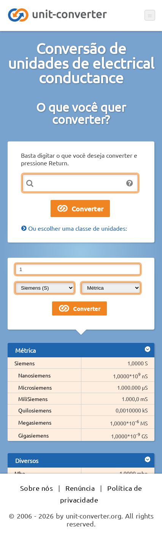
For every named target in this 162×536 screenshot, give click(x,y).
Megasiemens (34, 422)
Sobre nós (36, 488)
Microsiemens (35, 387)
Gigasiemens (33, 435)
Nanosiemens (34, 375)
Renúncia (80, 488)
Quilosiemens (34, 410)
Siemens (24, 363)
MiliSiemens (33, 398)
